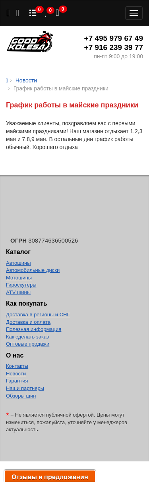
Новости (16, 374)
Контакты (17, 366)
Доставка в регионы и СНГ (38, 315)
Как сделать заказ (27, 337)
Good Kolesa (30, 42)
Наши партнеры (25, 388)
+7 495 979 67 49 (113, 38)
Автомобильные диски (33, 270)
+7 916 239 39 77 (113, 47)
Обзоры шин (21, 396)
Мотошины (19, 278)
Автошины (18, 263)
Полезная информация (33, 329)
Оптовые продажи (27, 344)
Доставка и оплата (28, 322)
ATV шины (18, 292)
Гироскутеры (21, 285)
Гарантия (17, 381)
